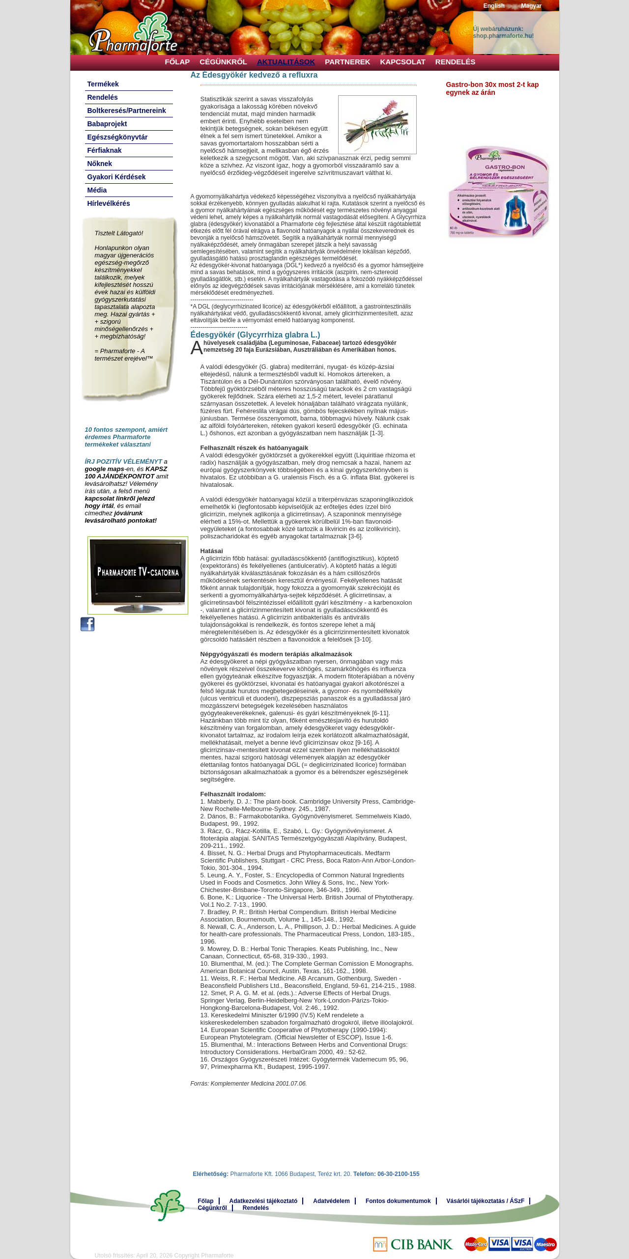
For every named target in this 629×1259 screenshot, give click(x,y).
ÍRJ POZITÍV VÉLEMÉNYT (123, 461)
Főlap (177, 61)
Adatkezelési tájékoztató (263, 1201)
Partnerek (347, 61)
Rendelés (455, 61)
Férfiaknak (104, 150)
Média (97, 190)
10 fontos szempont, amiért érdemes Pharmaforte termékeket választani (126, 437)
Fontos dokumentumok (398, 1201)
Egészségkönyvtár (117, 137)
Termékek (103, 84)
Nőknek (100, 164)
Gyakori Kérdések (116, 177)
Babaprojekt (107, 124)
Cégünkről (223, 61)
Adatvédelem (331, 1201)
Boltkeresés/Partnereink (126, 110)
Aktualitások (286, 61)
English (494, 5)
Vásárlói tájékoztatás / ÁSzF (486, 1201)
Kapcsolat (403, 61)
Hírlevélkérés (108, 203)
